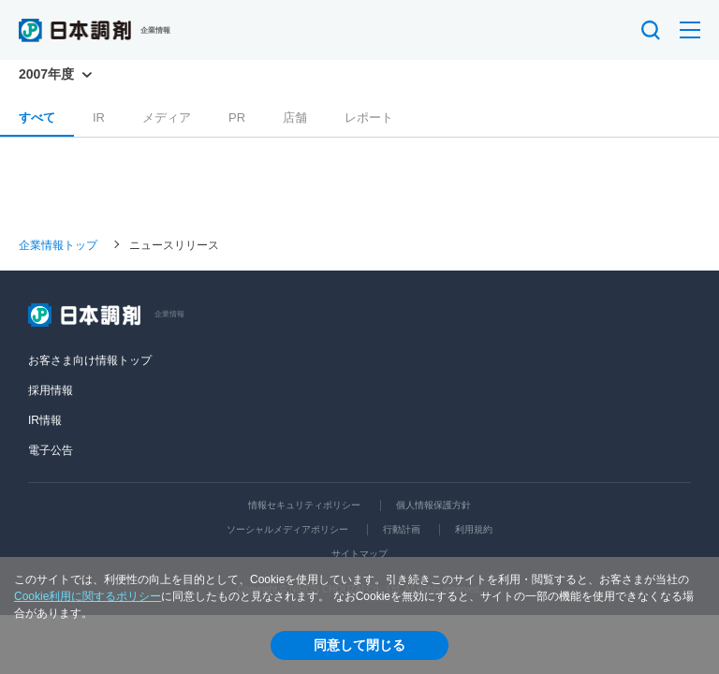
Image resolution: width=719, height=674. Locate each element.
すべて (37, 117)
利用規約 (473, 529)
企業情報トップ (58, 244)
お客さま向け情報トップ (90, 360)
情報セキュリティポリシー (304, 505)
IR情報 (45, 420)
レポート (369, 117)
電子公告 (50, 450)
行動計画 (401, 529)
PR (236, 117)
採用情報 (50, 390)
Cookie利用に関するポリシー (87, 596)
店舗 (295, 117)
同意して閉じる (359, 644)
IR (99, 117)
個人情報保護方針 (433, 505)
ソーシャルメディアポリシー (287, 529)
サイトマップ (359, 554)
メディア (166, 117)
